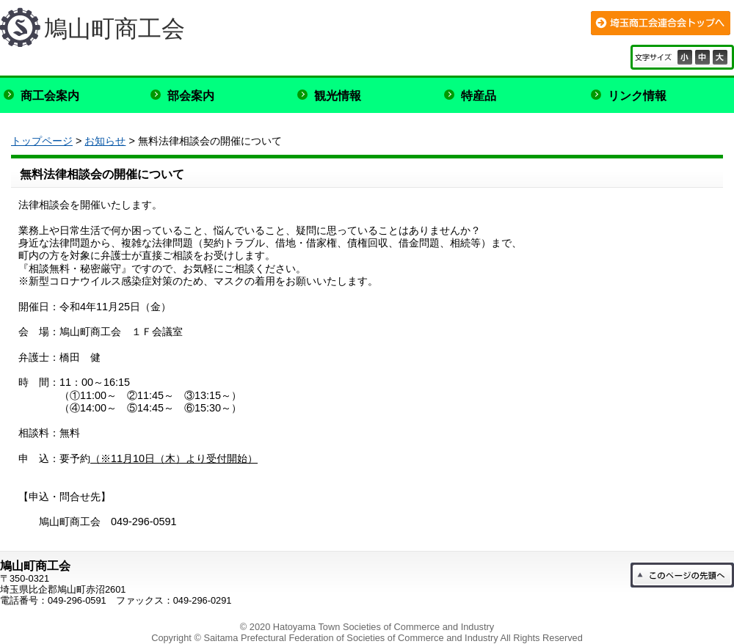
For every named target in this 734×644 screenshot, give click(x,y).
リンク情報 (637, 95)
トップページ (42, 141)
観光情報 (337, 95)
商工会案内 (50, 95)
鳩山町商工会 (114, 28)
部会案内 (190, 95)
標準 (704, 57)
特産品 (478, 95)
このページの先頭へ (682, 575)
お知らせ (105, 141)
